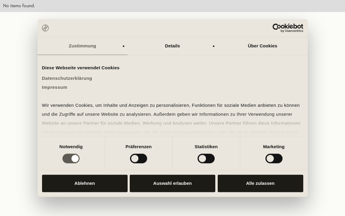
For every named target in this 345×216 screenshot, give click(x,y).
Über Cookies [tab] (262, 45)
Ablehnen (84, 183)
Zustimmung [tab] (82, 45)
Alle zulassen (260, 183)
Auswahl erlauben (172, 183)
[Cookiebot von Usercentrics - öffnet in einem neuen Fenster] (277, 27)
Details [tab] (172, 45)
